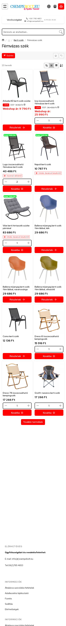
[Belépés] (55, 6)
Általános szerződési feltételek (19, 587)
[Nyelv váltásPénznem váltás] (49, 6)
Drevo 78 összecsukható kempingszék (15, 394)
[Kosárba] (49, 128)
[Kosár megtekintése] (61, 6)
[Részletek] (17, 128)
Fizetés (8, 598)
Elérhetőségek (12, 609)
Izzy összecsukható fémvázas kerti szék (45, 102)
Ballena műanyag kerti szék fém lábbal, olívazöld (48, 288)
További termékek (33, 422)
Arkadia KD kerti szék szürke (16, 101)
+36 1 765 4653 (35, 18)
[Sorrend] (61, 65)
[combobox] (33, 32)
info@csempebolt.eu (35, 21)
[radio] (46, 65)
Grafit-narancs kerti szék (47, 393)
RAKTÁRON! (10, 135)
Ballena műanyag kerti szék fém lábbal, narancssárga (16, 288)
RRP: (18, 105)
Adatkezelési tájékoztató (17, 593)
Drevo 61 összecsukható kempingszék (47, 337)
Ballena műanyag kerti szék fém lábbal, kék (48, 227)
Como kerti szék (11, 336)
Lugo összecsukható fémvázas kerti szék (13, 165)
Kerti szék (19, 40)
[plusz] (60, 120)
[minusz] (37, 120)
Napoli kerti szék (43, 164)
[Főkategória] (3, 40)
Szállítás (9, 604)
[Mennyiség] (49, 120)
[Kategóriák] (5, 6)
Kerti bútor (9, 40)
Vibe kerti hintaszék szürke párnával (16, 227)
